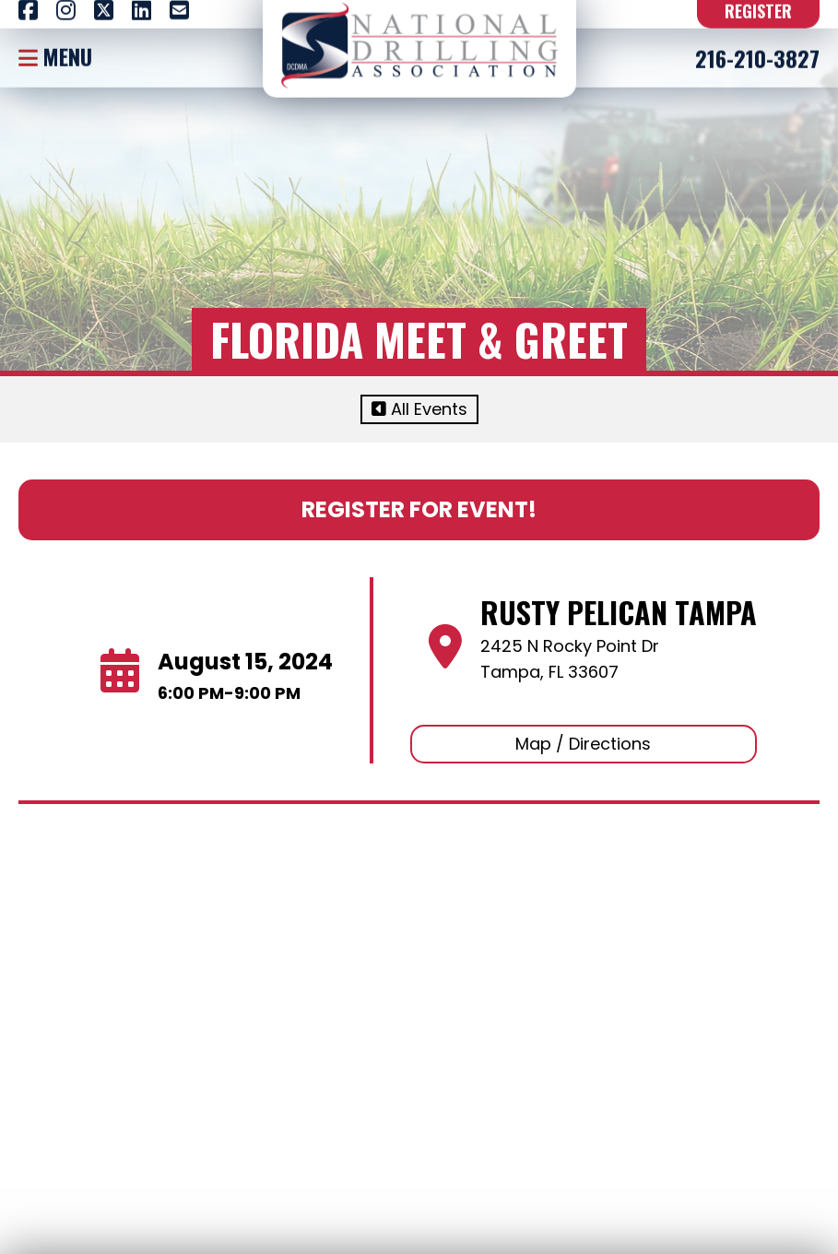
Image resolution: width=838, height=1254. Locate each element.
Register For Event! (419, 509)
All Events (419, 408)
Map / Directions (583, 743)
